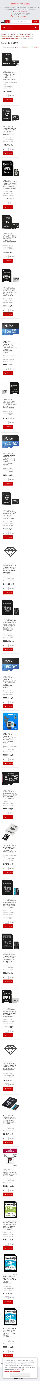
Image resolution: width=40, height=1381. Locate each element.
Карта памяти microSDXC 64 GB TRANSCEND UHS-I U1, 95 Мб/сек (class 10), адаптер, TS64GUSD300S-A (9, 1012)
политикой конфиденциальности (14, 1370)
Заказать (10, 99)
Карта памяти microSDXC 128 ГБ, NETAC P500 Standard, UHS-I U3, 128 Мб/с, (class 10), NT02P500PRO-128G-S (9, 738)
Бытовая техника (6, 36)
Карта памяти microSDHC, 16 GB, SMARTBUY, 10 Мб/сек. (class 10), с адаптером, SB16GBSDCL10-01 (9, 514)
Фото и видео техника (23, 36)
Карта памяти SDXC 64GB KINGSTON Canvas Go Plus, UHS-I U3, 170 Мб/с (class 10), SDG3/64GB (10, 1332)
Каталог (12, 34)
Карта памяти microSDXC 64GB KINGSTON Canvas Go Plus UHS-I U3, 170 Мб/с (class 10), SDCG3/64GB (9, 1119)
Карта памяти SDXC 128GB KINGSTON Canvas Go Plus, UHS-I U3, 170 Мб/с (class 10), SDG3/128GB (10, 1279)
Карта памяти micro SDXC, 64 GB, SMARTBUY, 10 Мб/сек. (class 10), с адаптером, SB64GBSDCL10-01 (9, 238)
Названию (24, 47)
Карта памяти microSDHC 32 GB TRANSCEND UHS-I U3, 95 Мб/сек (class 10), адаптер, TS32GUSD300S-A (9, 404)
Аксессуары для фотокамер (10, 38)
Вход (14, 11)
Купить (9, 153)
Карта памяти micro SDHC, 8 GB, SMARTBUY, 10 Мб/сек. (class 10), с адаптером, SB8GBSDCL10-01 (9, 130)
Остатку (34, 47)
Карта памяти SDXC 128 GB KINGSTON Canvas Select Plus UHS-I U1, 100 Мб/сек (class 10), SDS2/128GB (10, 1225)
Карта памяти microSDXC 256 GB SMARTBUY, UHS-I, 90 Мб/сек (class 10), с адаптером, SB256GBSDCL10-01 (10, 848)
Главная (3, 34)
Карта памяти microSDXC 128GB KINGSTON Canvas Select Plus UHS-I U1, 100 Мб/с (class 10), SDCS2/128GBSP (10, 794)
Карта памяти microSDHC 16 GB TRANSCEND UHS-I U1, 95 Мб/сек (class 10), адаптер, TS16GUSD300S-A (9, 291)
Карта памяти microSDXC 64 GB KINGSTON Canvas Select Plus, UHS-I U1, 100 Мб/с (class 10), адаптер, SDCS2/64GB (9, 958)
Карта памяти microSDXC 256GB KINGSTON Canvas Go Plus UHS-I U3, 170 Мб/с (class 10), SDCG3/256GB (9, 903)
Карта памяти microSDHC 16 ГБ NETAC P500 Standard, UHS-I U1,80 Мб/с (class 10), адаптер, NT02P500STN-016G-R (10, 346)
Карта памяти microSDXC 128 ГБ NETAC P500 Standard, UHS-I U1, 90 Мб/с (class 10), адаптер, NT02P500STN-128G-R (9, 681)
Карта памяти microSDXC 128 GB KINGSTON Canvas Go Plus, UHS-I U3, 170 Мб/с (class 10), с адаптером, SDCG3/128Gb (9, 569)
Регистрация (22, 11)
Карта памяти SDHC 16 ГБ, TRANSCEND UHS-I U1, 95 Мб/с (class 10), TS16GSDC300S (10, 1172)
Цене (16, 47)
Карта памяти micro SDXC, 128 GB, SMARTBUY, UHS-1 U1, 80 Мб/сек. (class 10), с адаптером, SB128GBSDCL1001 (10, 184)
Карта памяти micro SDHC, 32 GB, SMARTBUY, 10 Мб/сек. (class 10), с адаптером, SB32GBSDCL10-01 (9, 75)
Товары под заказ (25, 34)
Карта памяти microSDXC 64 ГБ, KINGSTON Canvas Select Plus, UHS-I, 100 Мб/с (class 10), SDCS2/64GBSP (9, 1066)
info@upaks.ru (22, 16)
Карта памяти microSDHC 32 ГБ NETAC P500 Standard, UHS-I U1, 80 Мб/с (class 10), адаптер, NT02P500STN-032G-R (9, 459)
